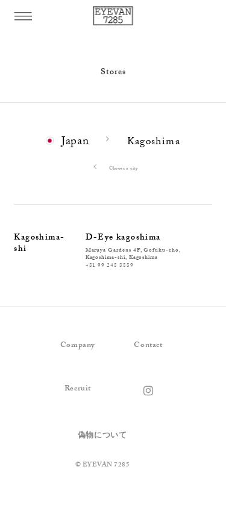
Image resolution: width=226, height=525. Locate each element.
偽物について (102, 436)
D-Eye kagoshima (123, 238)
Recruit (77, 389)
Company (77, 345)
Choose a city (113, 169)
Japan (75, 142)
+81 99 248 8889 (110, 266)
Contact (148, 345)
